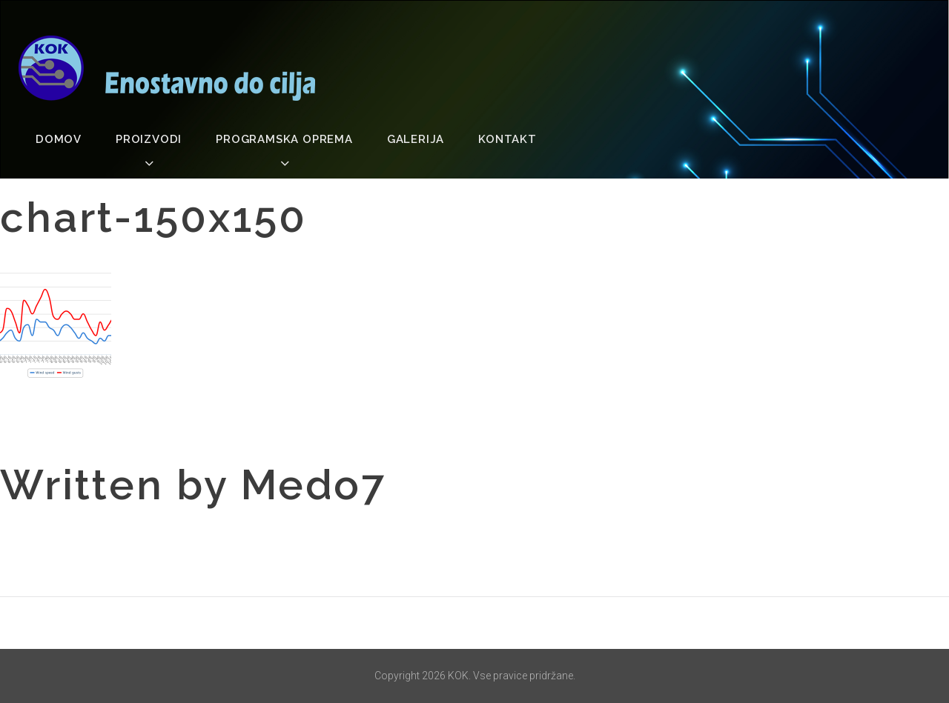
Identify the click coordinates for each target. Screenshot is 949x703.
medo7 (313, 484)
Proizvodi (149, 139)
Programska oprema (284, 139)
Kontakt (507, 139)
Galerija (415, 139)
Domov (59, 139)
